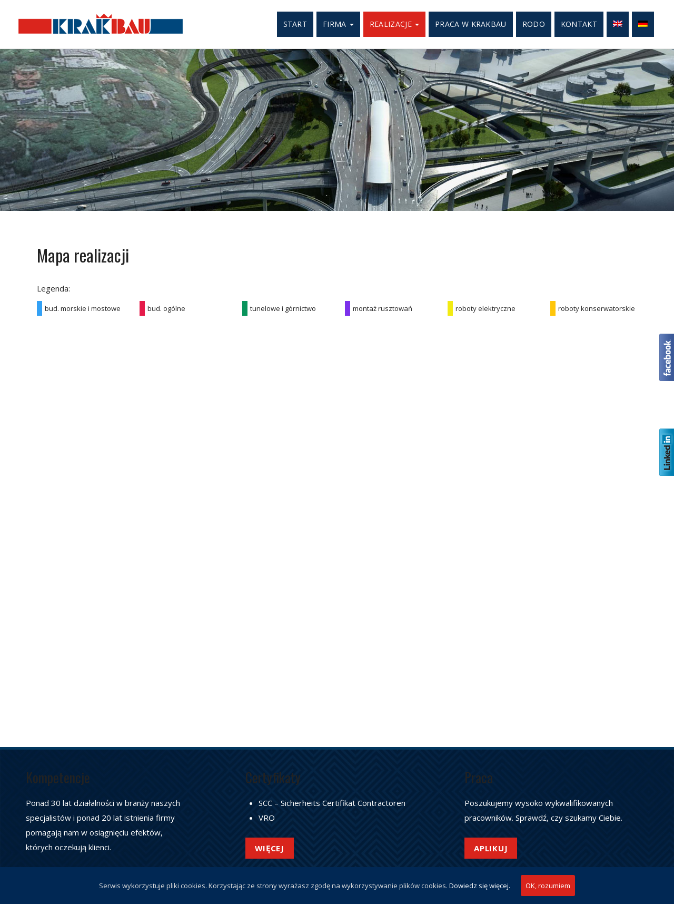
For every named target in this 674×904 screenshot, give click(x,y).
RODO (533, 24)
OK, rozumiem (548, 885)
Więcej (269, 848)
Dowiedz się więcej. (479, 885)
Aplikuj (491, 848)
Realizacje (394, 24)
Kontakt (579, 24)
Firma (338, 24)
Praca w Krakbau (471, 24)
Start (295, 24)
